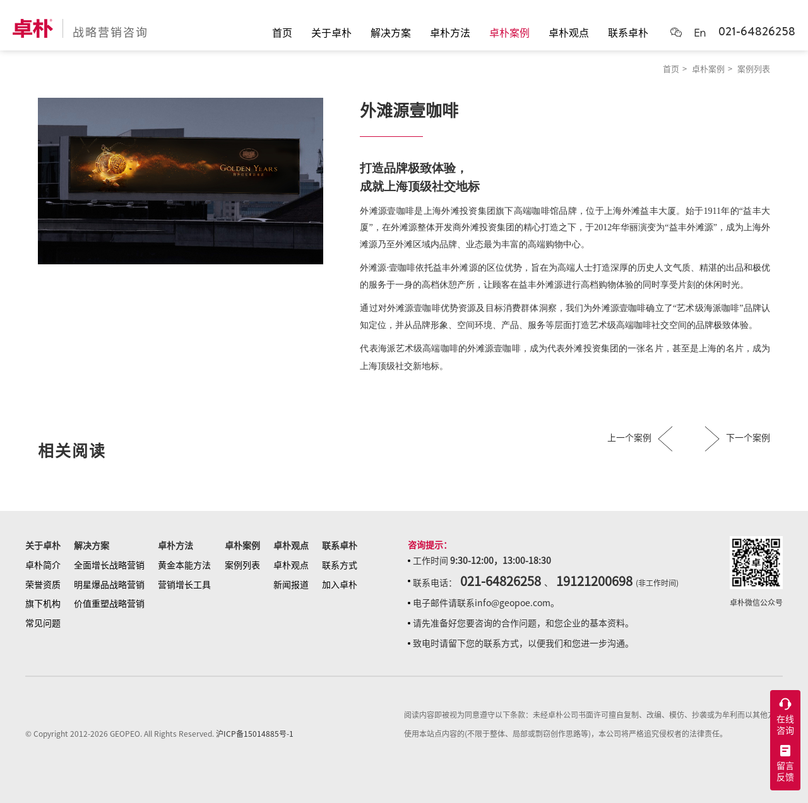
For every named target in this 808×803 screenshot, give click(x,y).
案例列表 (753, 69)
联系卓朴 (339, 545)
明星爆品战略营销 (109, 584)
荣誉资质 (43, 584)
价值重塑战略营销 (109, 603)
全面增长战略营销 (109, 565)
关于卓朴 (43, 545)
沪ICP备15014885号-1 (255, 733)
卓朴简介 (43, 565)
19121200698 (594, 581)
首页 (671, 69)
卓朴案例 (708, 69)
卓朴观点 (291, 545)
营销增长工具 (184, 584)
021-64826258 (756, 31)
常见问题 (43, 623)
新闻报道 (291, 584)
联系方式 (339, 565)
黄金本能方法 (184, 565)
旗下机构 (43, 603)
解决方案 (91, 545)
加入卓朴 (339, 584)
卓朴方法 (175, 545)
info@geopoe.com (512, 603)
